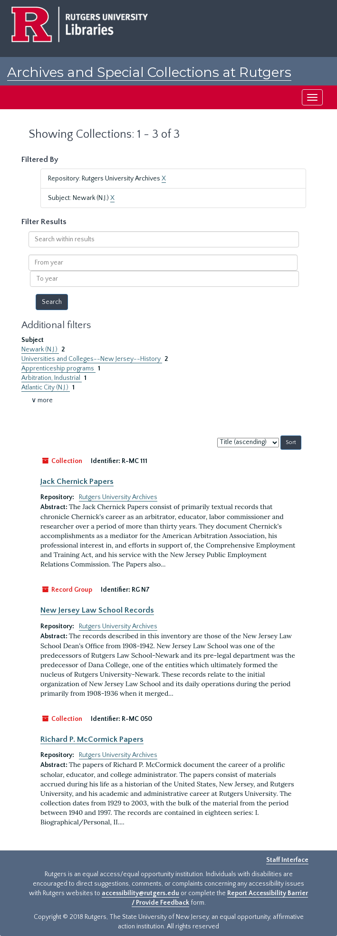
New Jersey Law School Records (97, 610)
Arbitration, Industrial (51, 378)
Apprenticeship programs (58, 368)
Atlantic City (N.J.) (45, 387)
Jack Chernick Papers (77, 481)
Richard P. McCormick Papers (92, 739)
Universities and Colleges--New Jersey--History (91, 359)
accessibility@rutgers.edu (140, 893)
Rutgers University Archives (118, 497)
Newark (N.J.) (40, 349)
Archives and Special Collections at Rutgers (149, 72)
